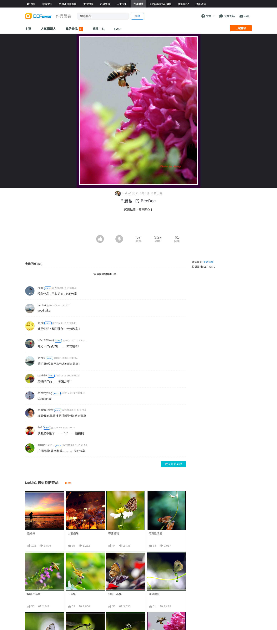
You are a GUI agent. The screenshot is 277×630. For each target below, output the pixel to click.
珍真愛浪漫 (155, 533)
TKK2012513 (46, 445)
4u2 (40, 427)
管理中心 (99, 28)
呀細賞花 (113, 533)
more (68, 482)
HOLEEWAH (46, 340)
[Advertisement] (138, 224)
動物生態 (209, 262)
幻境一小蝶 (115, 594)
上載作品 (240, 28)
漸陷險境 (154, 594)
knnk (41, 322)
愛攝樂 (31, 533)
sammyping (45, 393)
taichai (42, 305)
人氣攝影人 (48, 28)
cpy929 (42, 375)
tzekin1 (124, 193)
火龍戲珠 (73, 533)
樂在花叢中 (34, 594)
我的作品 (74, 29)
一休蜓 (72, 594)
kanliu (41, 357)
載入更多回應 (173, 464)
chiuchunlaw (45, 409)
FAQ (117, 28)
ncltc (40, 287)
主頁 (28, 28)
